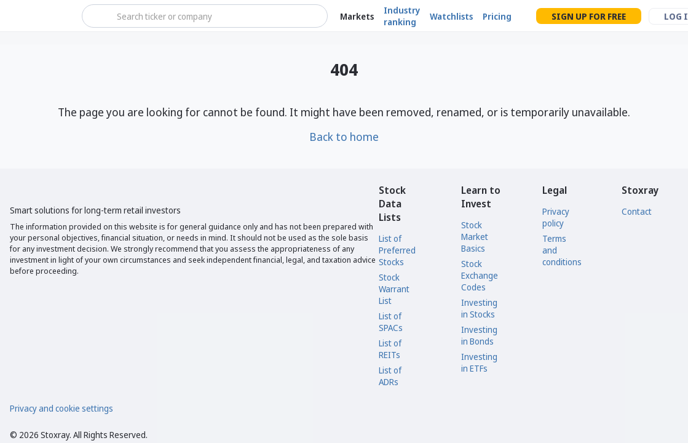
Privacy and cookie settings (61, 408)
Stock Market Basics (474, 236)
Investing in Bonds (479, 335)
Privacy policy (555, 217)
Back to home (344, 136)
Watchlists (451, 16)
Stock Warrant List (394, 288)
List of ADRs (390, 376)
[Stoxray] (39, 16)
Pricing (497, 16)
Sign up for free (589, 16)
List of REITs (390, 349)
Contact (637, 211)
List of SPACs (391, 321)
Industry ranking (402, 16)
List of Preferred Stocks (397, 250)
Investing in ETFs (479, 362)
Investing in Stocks (479, 308)
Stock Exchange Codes (479, 275)
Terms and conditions (562, 250)
